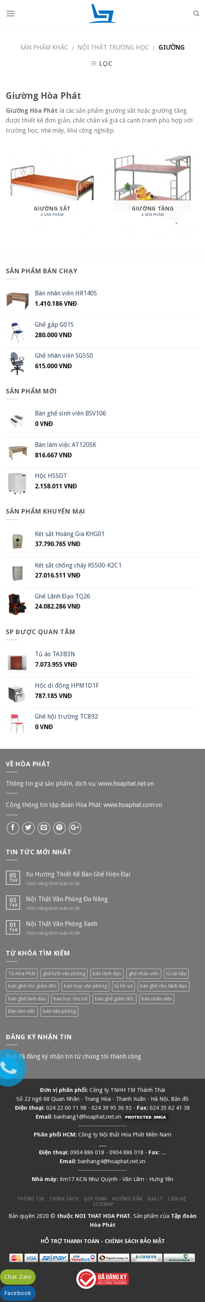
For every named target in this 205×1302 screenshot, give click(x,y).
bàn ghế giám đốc (114, 999)
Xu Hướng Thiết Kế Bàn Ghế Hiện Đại (78, 874)
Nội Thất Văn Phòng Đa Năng (67, 899)
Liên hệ (177, 1199)
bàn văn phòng (59, 1011)
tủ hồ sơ (123, 986)
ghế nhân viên (144, 973)
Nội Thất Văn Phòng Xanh (61, 924)
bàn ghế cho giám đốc (32, 986)
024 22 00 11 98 (66, 1108)
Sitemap (103, 1204)
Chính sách (64, 1199)
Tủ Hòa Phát (21, 973)
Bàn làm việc (22, 1011)
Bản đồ (180, 1099)
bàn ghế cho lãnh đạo (163, 986)
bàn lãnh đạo (107, 973)
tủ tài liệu (176, 973)
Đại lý (155, 1199)
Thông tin (31, 1199)
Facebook (17, 1293)
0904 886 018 (87, 1152)
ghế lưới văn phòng (64, 973)
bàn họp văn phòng (85, 986)
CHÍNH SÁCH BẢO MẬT (135, 1241)
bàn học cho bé (70, 999)
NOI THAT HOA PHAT (102, 1216)
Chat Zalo (17, 1276)
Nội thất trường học (113, 47)
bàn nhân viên (156, 999)
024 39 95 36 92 (111, 1108)
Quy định (95, 1199)
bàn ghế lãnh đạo (27, 999)
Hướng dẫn (127, 1199)
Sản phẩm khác (44, 47)
